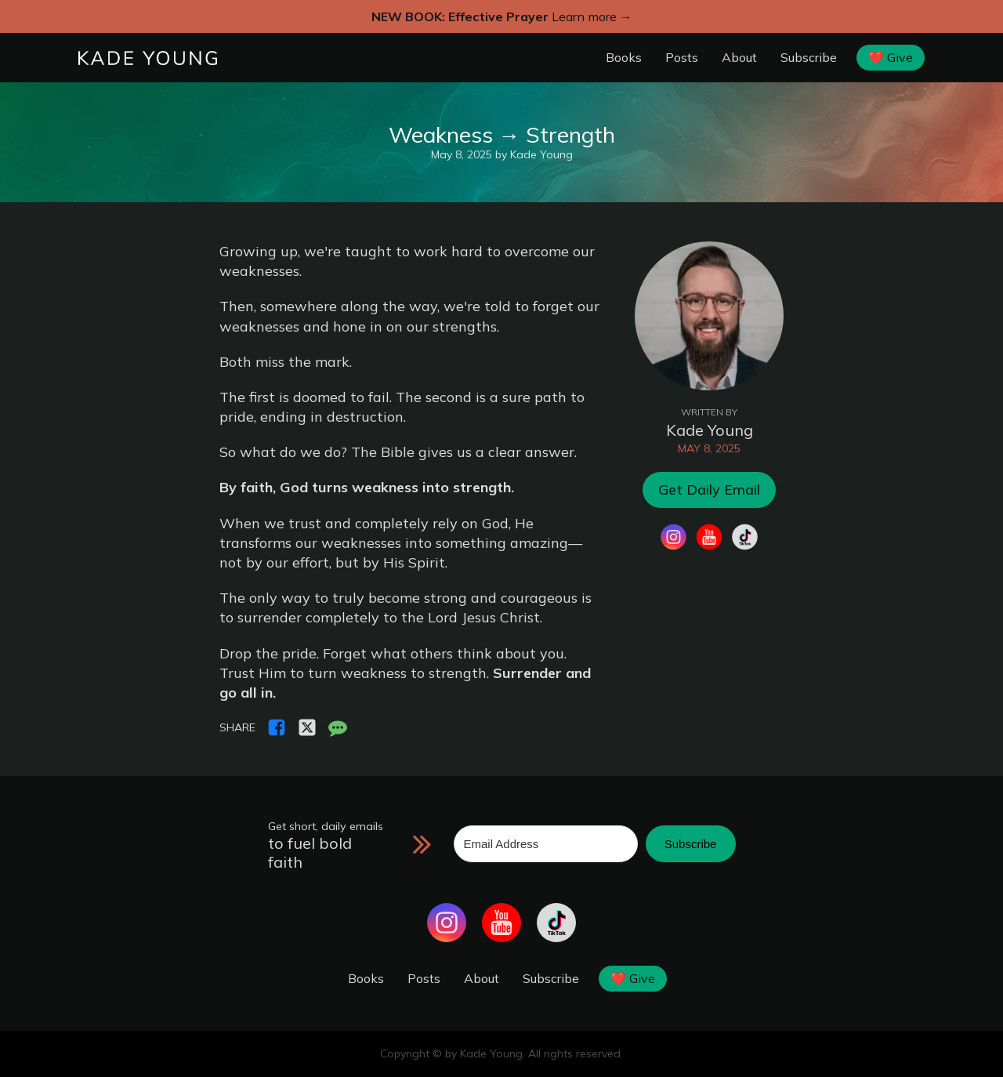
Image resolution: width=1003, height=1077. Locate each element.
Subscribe (808, 57)
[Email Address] (546, 843)
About (739, 57)
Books (624, 57)
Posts (681, 57)
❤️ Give (890, 57)
